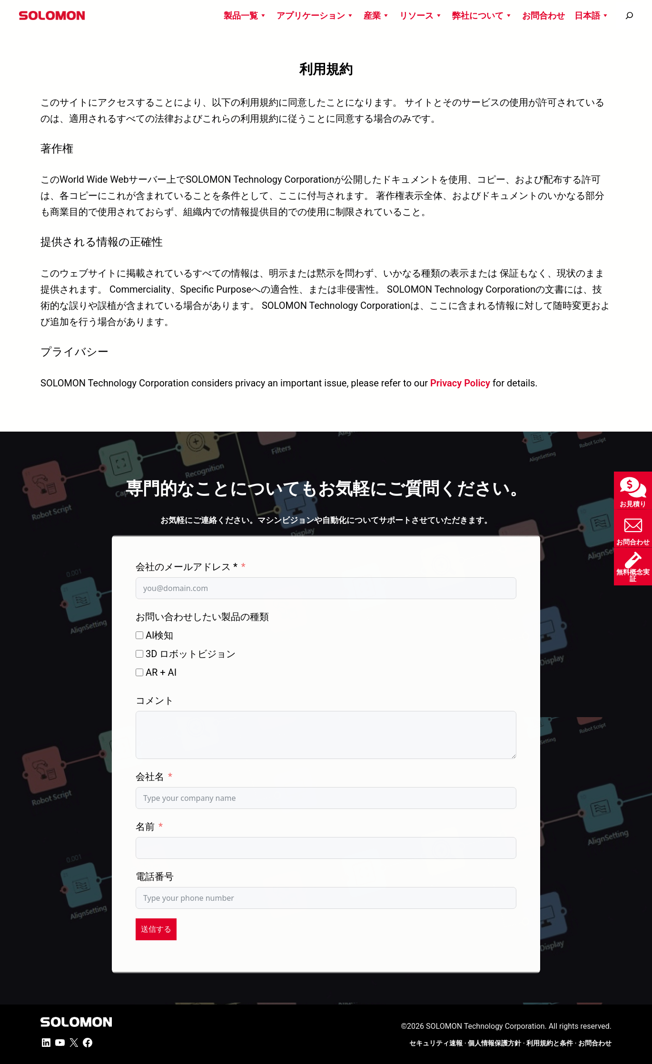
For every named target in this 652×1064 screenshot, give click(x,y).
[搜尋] (629, 15)
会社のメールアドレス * (186, 566)
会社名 (150, 776)
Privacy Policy (460, 383)
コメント (155, 700)
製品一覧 (245, 15)
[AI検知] (139, 635)
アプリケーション (315, 15)
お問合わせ (543, 15)
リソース (421, 15)
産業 (377, 15)
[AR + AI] (139, 672)
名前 (145, 826)
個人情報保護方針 (494, 1043)
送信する (156, 929)
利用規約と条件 (549, 1043)
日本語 (591, 15)
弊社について (482, 15)
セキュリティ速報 (436, 1043)
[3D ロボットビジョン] (139, 654)
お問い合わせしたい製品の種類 (202, 616)
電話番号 (155, 876)
